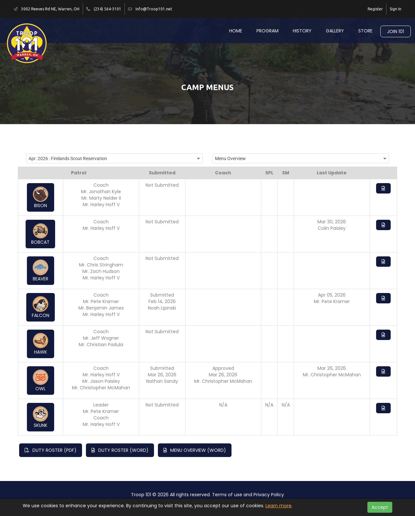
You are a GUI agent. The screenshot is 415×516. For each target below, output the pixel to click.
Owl (40, 380)
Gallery (335, 31)
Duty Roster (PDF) (51, 450)
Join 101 (395, 31)
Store (365, 31)
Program (267, 31)
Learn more (278, 505)
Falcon (40, 307)
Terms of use (227, 494)
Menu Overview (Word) (194, 450)
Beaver (40, 270)
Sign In (395, 9)
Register (375, 9)
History (302, 31)
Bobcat (40, 234)
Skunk (40, 417)
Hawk (40, 344)
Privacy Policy (269, 494)
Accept (380, 507)
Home (235, 31)
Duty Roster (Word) (119, 450)
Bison (40, 197)
